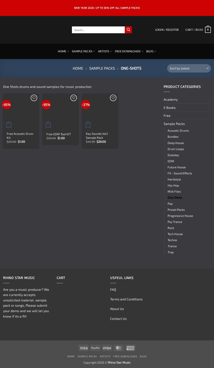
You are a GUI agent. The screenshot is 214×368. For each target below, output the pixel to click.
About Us (117, 309)
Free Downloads (129, 51)
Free (167, 115)
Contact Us (118, 318)
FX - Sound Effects (180, 173)
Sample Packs (83, 51)
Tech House (175, 234)
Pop (170, 203)
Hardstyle (174, 179)
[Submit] (128, 29)
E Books (170, 107)
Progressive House (180, 215)
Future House (177, 167)
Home (63, 51)
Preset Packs (176, 209)
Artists (105, 51)
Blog (151, 51)
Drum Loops (176, 149)
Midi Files (174, 191)
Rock (171, 228)
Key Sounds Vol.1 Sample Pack (97, 135)
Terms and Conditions (126, 299)
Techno (172, 240)
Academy (171, 99)
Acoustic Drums (178, 130)
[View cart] (198, 30)
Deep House (176, 143)
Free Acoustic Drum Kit (20, 135)
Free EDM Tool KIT (58, 134)
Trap (171, 252)
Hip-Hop (173, 185)
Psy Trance (175, 222)
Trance (172, 246)
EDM (171, 161)
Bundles (173, 136)
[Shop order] (189, 68)
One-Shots (175, 197)
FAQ (113, 289)
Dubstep (173, 155)
